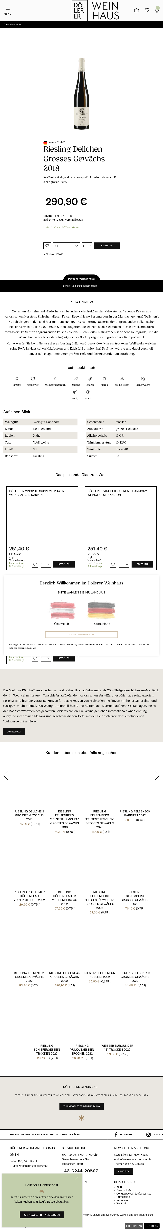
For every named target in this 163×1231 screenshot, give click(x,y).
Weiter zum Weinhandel (81, 634)
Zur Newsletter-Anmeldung (42, 1214)
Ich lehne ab (134, 1226)
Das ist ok (152, 1226)
